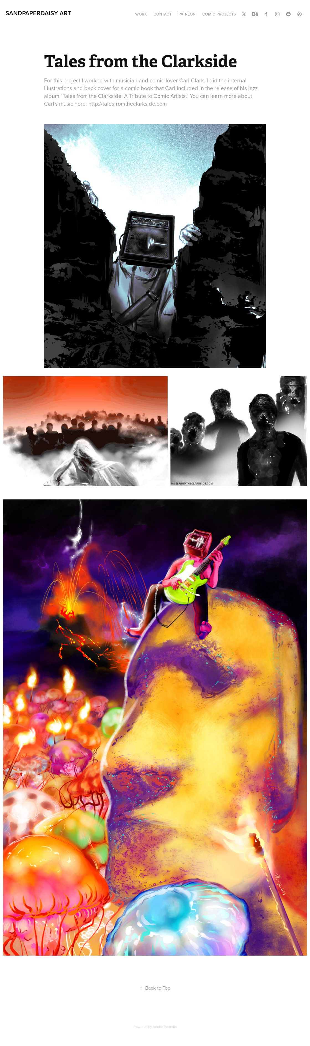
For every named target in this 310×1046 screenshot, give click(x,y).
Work (141, 14)
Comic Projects (219, 14)
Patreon (187, 14)
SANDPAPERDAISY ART (38, 13)
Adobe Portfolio (165, 1026)
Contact (162, 14)
